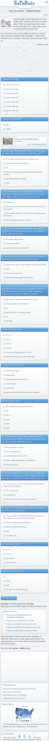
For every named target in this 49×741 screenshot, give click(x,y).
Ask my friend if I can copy (13, 447)
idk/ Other (7, 321)
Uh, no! (7, 554)
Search (24, 736)
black (6, 424)
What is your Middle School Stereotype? (20, 627)
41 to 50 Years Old (10, 102)
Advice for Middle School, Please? (18, 630)
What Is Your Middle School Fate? (18, 624)
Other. (6, 183)
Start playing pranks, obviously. (15, 179)
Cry (5, 308)
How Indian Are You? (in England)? (15, 695)
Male (6, 125)
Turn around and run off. (12, 273)
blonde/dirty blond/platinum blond (15, 379)
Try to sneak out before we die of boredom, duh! (20, 159)
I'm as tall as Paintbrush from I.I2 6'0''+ (17, 352)
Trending (29, 736)
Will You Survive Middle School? (18, 615)
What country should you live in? (14, 698)
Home (19, 736)
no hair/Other (9, 388)
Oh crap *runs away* (11, 243)
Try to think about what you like (15, 456)
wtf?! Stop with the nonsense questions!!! (18, 406)
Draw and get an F (10, 464)
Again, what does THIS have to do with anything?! (21, 392)
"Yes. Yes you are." (11, 490)
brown (6, 419)
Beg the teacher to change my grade (17, 312)
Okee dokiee (8, 558)
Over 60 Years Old (10, 110)
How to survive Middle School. (27, 139)
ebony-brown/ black (11, 371)
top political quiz (13, 724)
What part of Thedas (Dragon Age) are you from (19, 688)
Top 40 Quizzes (37, 144)
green (6, 415)
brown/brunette (9, 384)
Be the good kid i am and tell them (16, 304)
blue (6, 411)
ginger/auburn (9, 375)
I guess (7, 581)
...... (5, 577)
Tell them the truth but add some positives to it (20, 499)
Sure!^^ (7, 549)
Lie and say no (9, 495)
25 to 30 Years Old (10, 93)
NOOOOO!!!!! (9, 202)
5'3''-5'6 (7, 344)
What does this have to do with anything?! (18, 357)
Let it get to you (9, 535)
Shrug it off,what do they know (14, 527)
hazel (6, 428)
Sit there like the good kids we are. (16, 163)
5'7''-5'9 (7, 348)
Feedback (45, 14)
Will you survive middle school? (17, 620)
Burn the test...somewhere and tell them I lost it (20, 299)
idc (5, 317)
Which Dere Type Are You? (12, 692)
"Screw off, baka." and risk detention (16, 522)
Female (7, 129)
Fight (6, 269)
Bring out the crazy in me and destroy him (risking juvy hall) (24, 264)
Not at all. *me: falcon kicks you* (15, 589)
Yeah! (6, 585)
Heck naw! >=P (9, 562)
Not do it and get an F (11, 451)
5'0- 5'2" (7, 339)
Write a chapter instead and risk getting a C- (19, 460)
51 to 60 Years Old (10, 106)
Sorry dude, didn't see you (13, 239)
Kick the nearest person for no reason (17, 220)
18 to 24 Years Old (10, 89)
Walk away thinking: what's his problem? (18, 277)
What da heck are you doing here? (16, 248)
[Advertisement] (24, 60)
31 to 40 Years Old (10, 98)
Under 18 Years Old (11, 85)
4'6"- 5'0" (7, 335)
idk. (5, 167)
